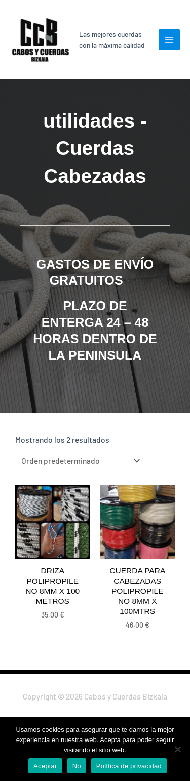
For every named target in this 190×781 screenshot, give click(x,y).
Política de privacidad (129, 766)
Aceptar (45, 766)
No (76, 766)
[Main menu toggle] (169, 40)
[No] (177, 749)
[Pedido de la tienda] (78, 460)
